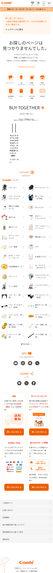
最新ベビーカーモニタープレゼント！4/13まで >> (26, 9)
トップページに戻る (14, 29)
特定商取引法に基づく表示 (13, 532)
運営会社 (6, 539)
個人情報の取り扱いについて (14, 525)
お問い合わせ (8, 510)
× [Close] (50, 9)
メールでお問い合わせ (41, 462)
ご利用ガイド (8, 503)
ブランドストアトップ (26, 67)
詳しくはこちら (13, 432)
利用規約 (6, 517)
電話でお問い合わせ (41, 469)
